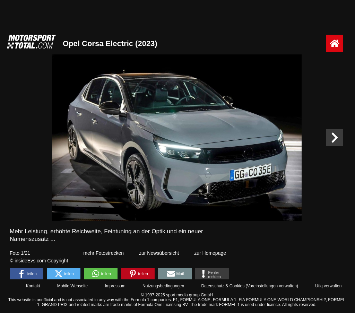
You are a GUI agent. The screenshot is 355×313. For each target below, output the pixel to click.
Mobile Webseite (72, 286)
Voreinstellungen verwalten (272, 286)
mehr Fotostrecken (103, 253)
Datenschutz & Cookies (222, 286)
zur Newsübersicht (159, 253)
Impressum (115, 286)
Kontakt (33, 286)
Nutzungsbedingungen (163, 286)
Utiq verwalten (328, 286)
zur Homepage (210, 253)
